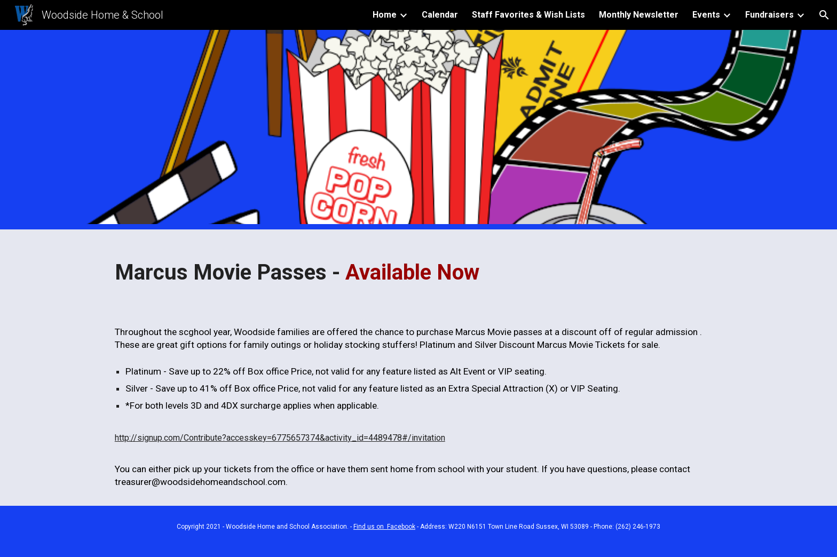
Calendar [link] (440, 15)
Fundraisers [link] (769, 15)
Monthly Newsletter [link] (638, 15)
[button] (824, 15)
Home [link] (385, 15)
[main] (418, 269)
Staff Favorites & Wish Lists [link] (528, 15)
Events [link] (706, 15)
